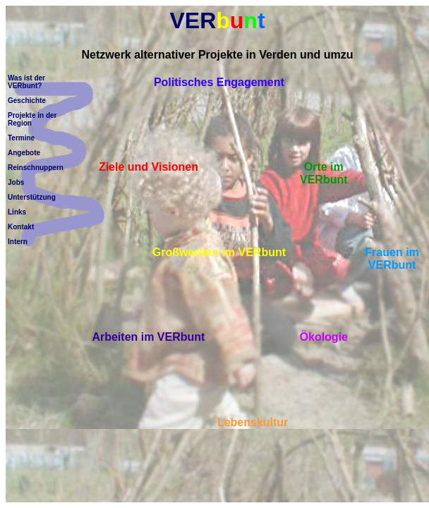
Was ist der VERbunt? (26, 82)
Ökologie (324, 337)
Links (17, 212)
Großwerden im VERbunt (219, 252)
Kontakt (21, 227)
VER (217, 20)
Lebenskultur (252, 422)
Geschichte (27, 100)
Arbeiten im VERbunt (148, 337)
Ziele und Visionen (148, 167)
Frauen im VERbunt (391, 258)
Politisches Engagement (219, 82)
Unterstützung (32, 197)
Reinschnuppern (36, 167)
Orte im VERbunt (324, 173)
